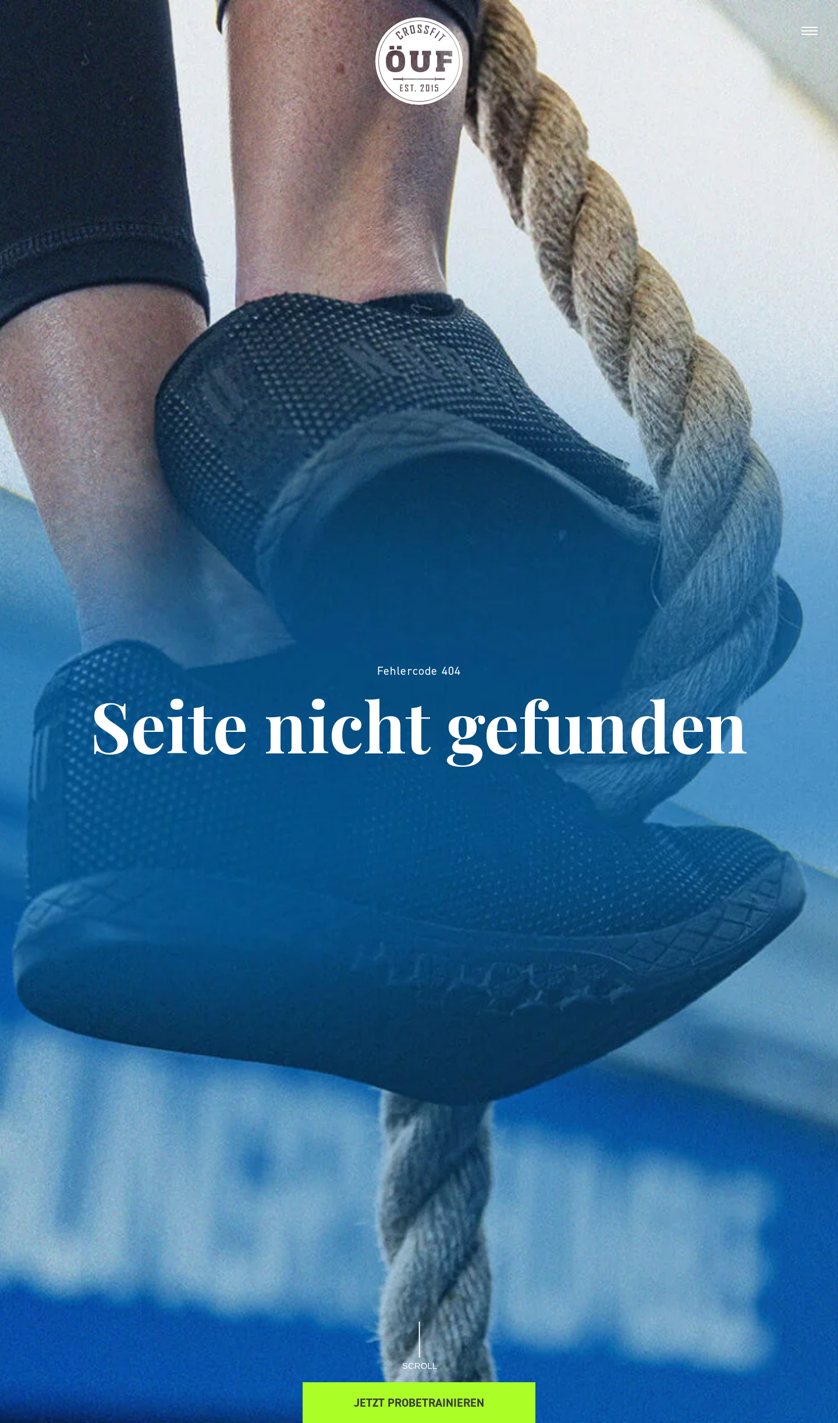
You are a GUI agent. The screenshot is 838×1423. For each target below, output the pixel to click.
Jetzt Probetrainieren (419, 1402)
